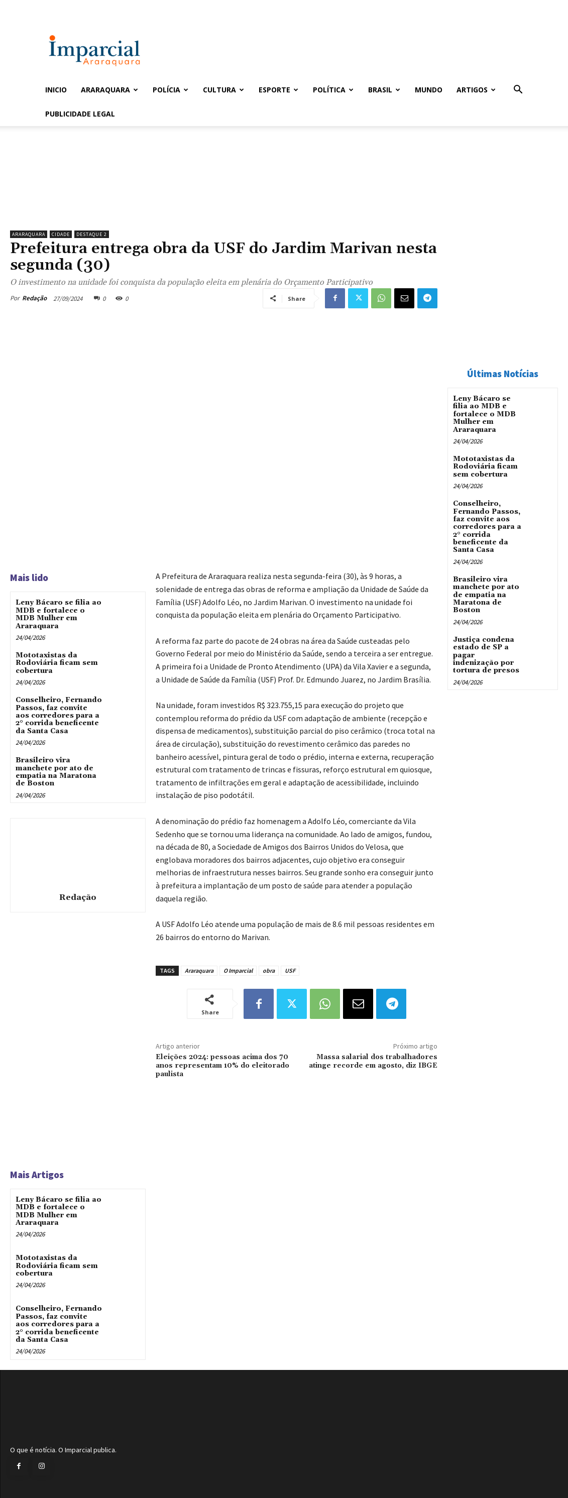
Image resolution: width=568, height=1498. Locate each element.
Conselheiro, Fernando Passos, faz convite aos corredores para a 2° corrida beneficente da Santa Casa (59, 716)
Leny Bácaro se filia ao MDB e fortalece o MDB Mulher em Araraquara (58, 614)
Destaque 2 (91, 234)
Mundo (428, 89)
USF (290, 970)
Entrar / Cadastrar (61, 7)
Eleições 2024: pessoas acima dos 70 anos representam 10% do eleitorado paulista (222, 1066)
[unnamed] (223, 199)
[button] (518, 90)
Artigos (476, 89)
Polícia (170, 89)
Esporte (278, 89)
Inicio (56, 89)
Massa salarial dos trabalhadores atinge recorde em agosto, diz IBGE (373, 1061)
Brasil (384, 89)
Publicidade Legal (80, 114)
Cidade (61, 234)
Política (333, 89)
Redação (34, 298)
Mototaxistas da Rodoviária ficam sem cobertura (57, 663)
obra (269, 970)
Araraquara (109, 89)
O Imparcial (238, 970)
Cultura (223, 89)
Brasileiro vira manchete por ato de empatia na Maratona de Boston (56, 772)
